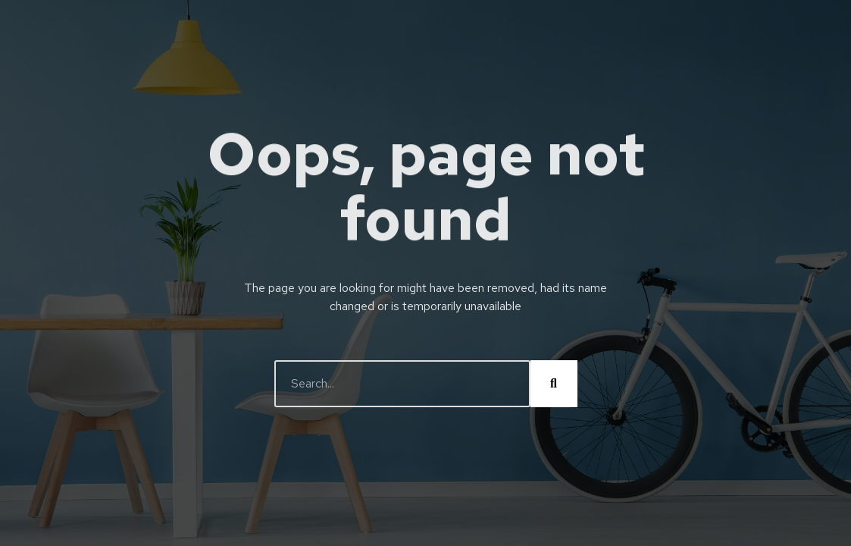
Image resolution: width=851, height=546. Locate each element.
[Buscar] (553, 383)
